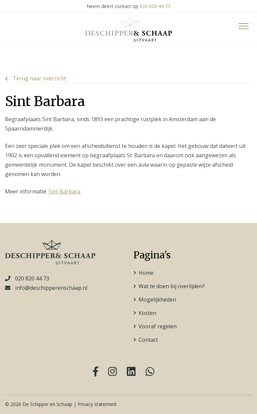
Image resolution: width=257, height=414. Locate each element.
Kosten (147, 313)
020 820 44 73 (155, 6)
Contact (148, 339)
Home (146, 272)
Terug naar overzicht (35, 78)
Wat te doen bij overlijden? (172, 286)
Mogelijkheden (157, 299)
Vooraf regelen (158, 326)
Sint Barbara (64, 191)
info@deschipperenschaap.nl (51, 288)
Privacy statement (97, 404)
